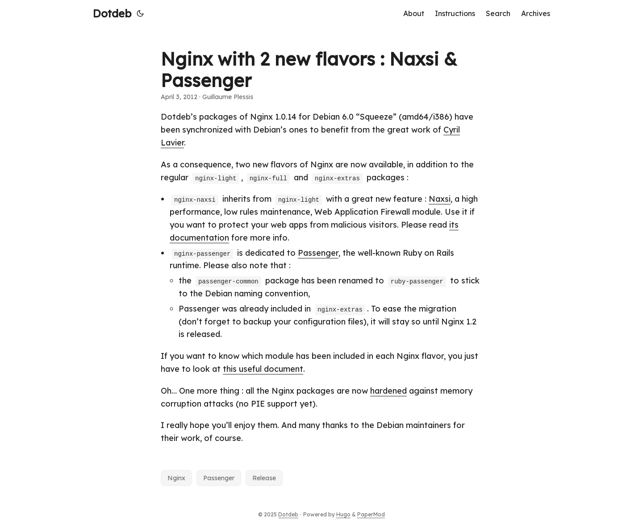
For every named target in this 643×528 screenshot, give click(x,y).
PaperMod (371, 514)
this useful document (263, 369)
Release (264, 478)
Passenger (318, 253)
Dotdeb (112, 13)
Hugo (343, 514)
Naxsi (440, 199)
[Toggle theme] (140, 13)
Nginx (176, 478)
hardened (388, 391)
